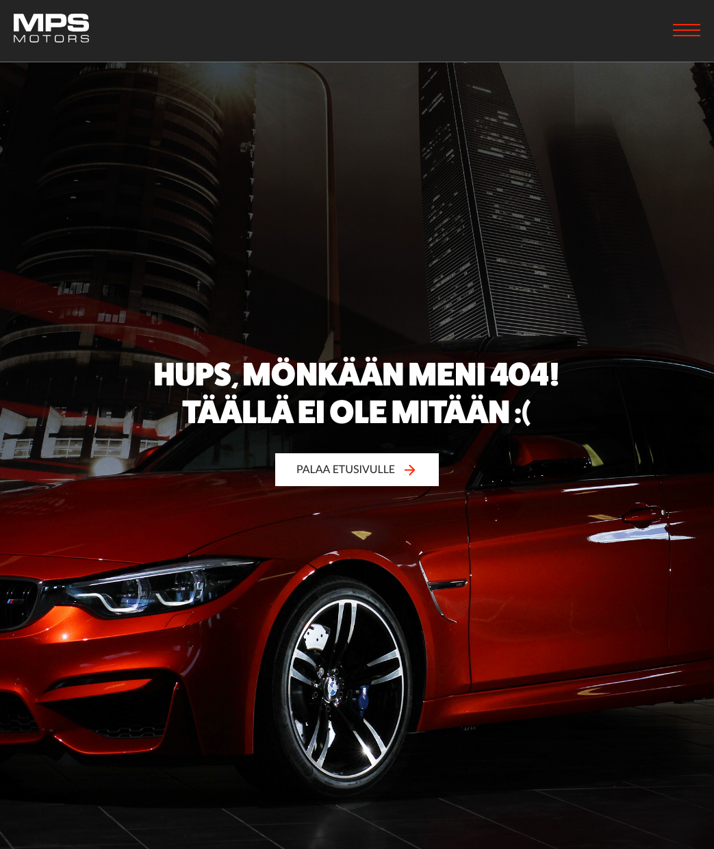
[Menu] (686, 31)
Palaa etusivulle (357, 469)
